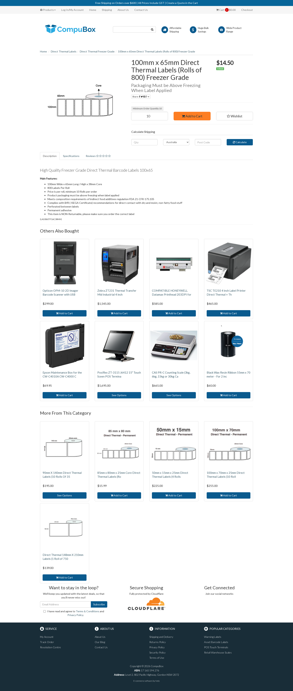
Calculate (240, 142)
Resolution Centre (50, 647)
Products (48, 9)
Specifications (71, 155)
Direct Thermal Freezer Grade (97, 51)
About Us (123, 9)
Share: (140, 96)
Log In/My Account (72, 9)
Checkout (247, 9)
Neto (157, 681)
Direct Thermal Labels (63, 51)
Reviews (98, 155)
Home (92, 9)
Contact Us (141, 9)
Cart (226, 10)
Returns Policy (157, 642)
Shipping (107, 9)
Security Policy (157, 652)
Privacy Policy (75, 615)
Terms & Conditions (87, 611)
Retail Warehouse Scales (218, 652)
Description (50, 155)
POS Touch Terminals (216, 647)
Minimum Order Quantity (147, 108)
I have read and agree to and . (73, 613)
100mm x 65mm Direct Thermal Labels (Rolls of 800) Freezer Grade (156, 51)
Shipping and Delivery (161, 636)
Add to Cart (192, 116)
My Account (46, 636)
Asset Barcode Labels (216, 642)
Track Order (47, 642)
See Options (119, 395)
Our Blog (100, 642)
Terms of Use (156, 657)
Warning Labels (212, 636)
